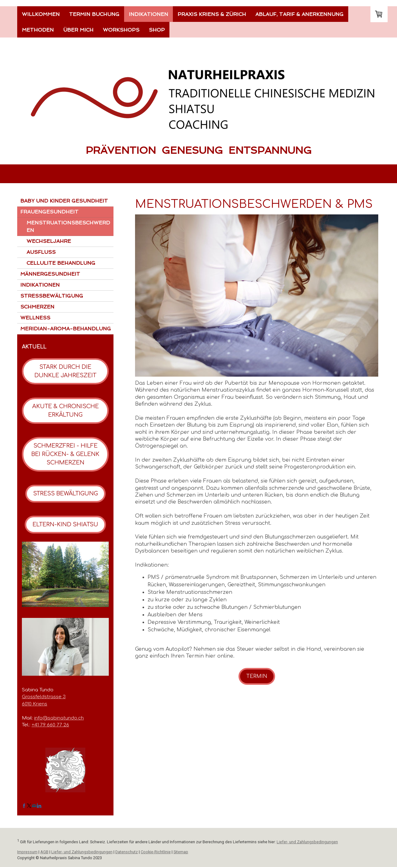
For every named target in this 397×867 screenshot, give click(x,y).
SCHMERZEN (37, 307)
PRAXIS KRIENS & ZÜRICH (212, 14)
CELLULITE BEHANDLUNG (61, 263)
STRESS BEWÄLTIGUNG (65, 493)
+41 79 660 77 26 (50, 725)
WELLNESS (35, 318)
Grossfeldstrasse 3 (44, 696)
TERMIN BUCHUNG (94, 14)
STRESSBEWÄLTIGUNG (51, 296)
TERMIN (256, 676)
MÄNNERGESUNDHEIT (50, 274)
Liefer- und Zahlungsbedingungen (307, 841)
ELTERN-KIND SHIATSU (65, 524)
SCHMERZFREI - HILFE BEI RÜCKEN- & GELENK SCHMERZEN (65, 454)
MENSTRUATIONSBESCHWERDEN (68, 226)
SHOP (157, 30)
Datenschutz (126, 851)
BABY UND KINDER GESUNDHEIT (64, 201)
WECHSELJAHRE (49, 241)
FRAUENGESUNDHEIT (49, 212)
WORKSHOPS (121, 30)
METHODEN (38, 30)
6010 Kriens (34, 704)
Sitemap (180, 851)
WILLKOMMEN (41, 14)
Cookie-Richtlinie (156, 851)
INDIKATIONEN (148, 14)
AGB (44, 851)
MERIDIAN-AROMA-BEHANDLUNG (65, 329)
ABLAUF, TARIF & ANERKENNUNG (299, 14)
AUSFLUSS (41, 252)
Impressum (27, 851)
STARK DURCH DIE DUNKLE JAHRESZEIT (65, 371)
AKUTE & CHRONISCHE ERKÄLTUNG (65, 410)
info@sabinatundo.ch (59, 718)
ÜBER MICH (78, 30)
